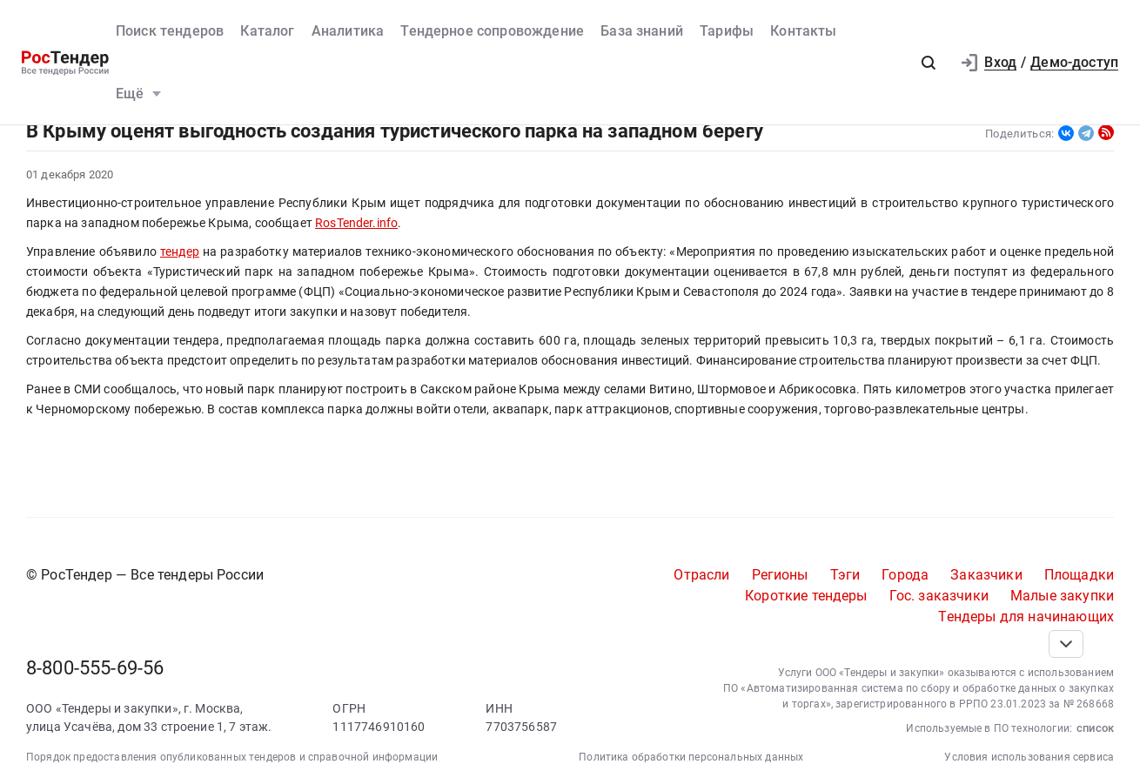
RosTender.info (356, 223)
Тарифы (727, 31)
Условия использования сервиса (1029, 757)
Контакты (803, 31)
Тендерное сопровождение (492, 31)
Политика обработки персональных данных (691, 757)
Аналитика (348, 31)
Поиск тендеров (170, 31)
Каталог (267, 31)
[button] (928, 62)
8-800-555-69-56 (95, 668)
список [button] (1095, 727)
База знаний (641, 31)
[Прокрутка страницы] (1066, 644)
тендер (179, 252)
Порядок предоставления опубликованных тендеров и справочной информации (232, 757)
